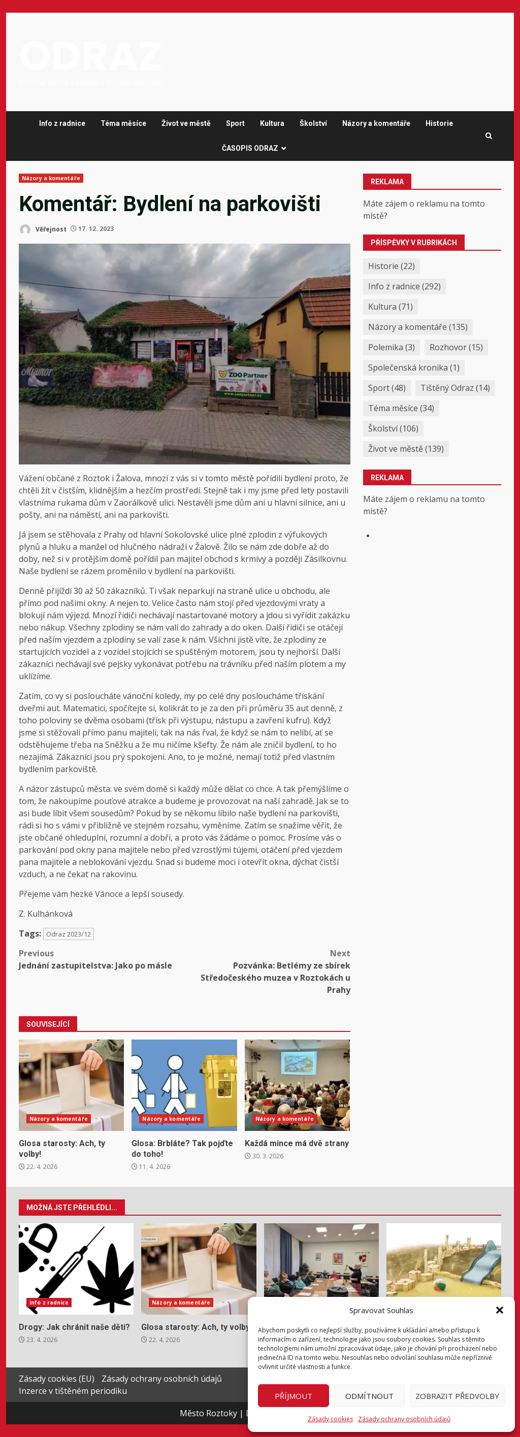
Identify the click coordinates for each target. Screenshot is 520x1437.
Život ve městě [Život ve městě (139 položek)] (406, 448)
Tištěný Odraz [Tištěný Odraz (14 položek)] (455, 387)
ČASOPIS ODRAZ (250, 148)
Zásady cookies (330, 1419)
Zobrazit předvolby (457, 1396)
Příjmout (293, 1396)
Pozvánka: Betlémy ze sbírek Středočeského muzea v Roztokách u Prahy (267, 971)
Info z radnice (62, 123)
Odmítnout (369, 1396)
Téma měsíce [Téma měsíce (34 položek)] (401, 408)
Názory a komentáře (376, 123)
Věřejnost (43, 229)
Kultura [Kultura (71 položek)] (390, 306)
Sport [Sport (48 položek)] (387, 387)
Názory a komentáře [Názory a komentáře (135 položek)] (418, 326)
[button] (500, 1310)
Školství (313, 123)
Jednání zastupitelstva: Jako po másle (101, 959)
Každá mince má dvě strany (297, 1085)
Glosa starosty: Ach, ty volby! (71, 1085)
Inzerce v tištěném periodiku (73, 1390)
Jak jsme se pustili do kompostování (321, 1269)
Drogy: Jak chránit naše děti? (76, 1269)
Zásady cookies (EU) (56, 1378)
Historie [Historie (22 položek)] (391, 266)
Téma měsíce (123, 123)
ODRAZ (90, 55)
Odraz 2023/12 (68, 934)
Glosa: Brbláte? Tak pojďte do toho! (184, 1085)
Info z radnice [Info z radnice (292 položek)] (404, 286)
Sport (235, 123)
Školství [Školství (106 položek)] (393, 428)
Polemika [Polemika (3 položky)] (391, 347)
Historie (439, 123)
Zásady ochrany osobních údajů (404, 1419)
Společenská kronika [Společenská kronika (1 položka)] (414, 367)
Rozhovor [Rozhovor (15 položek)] (456, 347)
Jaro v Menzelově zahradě (443, 1269)
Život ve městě (186, 123)
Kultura (272, 123)
